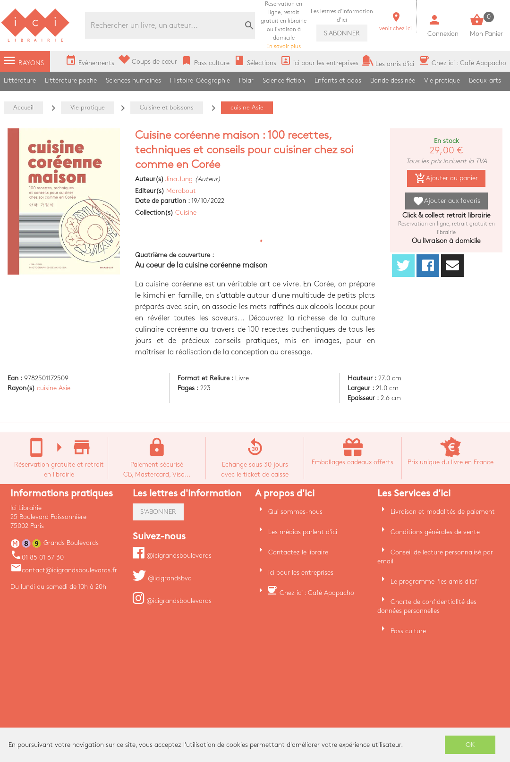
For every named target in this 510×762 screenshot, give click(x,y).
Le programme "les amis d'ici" (435, 581)
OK (470, 745)
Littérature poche (71, 80)
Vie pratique (442, 80)
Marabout (181, 191)
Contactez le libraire (298, 552)
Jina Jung (179, 179)
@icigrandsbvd (162, 578)
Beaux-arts (485, 80)
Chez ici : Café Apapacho (317, 593)
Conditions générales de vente (435, 532)
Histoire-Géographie (200, 80)
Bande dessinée (392, 80)
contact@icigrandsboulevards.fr (63, 570)
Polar (246, 80)
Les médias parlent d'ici (302, 532)
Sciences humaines (133, 80)
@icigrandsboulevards (172, 556)
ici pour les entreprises (300, 572)
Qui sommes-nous (295, 512)
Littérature (20, 80)
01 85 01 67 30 (37, 557)
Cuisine (185, 212)
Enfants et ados (337, 80)
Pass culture (408, 631)
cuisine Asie (53, 388)
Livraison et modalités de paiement (443, 512)
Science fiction (284, 80)
